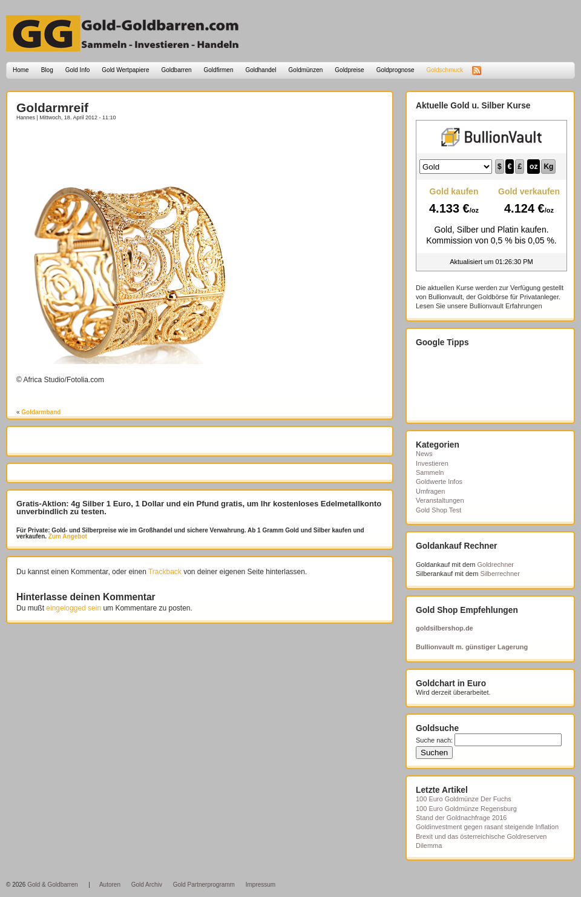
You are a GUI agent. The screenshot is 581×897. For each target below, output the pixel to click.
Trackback (165, 572)
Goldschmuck (444, 70)
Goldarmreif (52, 107)
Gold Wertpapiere (125, 70)
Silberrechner (499, 573)
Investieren (432, 463)
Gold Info (77, 70)
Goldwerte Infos (439, 481)
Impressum (260, 884)
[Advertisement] (87, 149)
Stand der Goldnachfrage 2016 (461, 817)
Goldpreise (349, 70)
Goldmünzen (306, 70)
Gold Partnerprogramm (204, 884)
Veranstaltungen (440, 500)
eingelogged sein (73, 608)
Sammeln (430, 472)
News (424, 453)
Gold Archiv (146, 884)
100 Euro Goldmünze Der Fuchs (463, 799)
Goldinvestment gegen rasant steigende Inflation (487, 826)
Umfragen (430, 491)
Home (21, 70)
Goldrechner (496, 564)
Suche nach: (434, 740)
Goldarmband (41, 412)
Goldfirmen (219, 70)
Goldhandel (260, 70)
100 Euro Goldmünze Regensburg (466, 808)
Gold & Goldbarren (52, 884)
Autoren (109, 884)
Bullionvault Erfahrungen (506, 305)
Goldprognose (395, 70)
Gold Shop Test (438, 510)
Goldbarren (177, 70)
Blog (47, 70)
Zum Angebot (67, 536)
